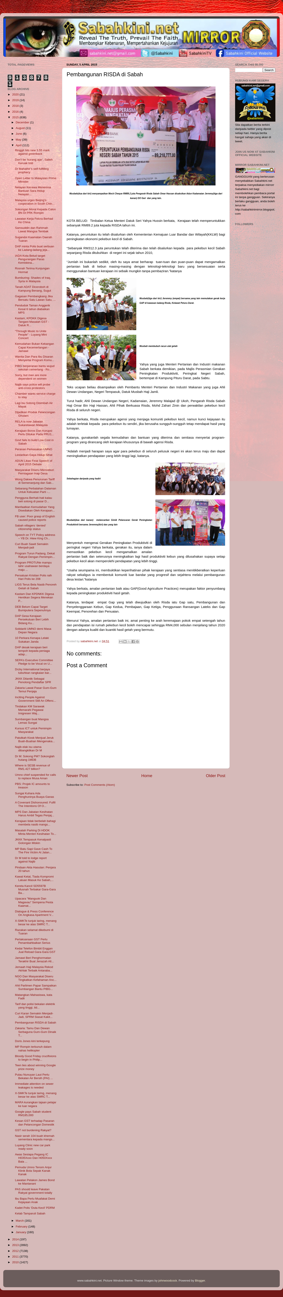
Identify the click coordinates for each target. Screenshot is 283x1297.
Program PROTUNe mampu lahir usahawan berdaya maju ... (33, 566)
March (20, 1220)
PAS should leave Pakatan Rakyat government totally (33, 1191)
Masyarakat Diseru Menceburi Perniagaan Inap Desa (34, 471)
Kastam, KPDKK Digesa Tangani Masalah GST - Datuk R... (32, 322)
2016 (16, 111)
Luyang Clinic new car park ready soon (32, 1147)
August (21, 128)
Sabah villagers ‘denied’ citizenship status (30, 527)
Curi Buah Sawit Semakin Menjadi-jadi (31, 545)
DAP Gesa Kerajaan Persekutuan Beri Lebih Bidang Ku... (32, 619)
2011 (16, 1256)
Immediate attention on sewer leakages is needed (34, 1085)
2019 (16, 100)
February (22, 1226)
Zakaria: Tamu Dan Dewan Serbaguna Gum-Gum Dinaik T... (35, 1032)
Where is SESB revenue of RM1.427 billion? (32, 767)
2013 (16, 1245)
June (19, 133)
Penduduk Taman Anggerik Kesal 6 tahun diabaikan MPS (32, 309)
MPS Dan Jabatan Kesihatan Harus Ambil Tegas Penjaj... (34, 813)
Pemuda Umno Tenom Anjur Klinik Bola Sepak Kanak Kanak (33, 1171)
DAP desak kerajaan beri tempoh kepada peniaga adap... (32, 651)
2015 (16, 117)
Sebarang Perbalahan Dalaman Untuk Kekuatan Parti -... (35, 490)
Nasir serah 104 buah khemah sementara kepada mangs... (35, 1137)
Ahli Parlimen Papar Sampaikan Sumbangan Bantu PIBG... (36, 987)
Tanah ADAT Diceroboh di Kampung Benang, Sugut (33, 288)
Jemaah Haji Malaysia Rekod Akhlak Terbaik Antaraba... (34, 968)
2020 (16, 94)
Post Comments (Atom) (99, 784)
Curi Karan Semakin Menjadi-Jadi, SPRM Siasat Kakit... (34, 1015)
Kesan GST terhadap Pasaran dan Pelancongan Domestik (34, 1122)
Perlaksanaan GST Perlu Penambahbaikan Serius (32, 941)
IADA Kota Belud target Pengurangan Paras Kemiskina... (30, 259)
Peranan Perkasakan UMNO (33, 449)
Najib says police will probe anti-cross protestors (32, 386)
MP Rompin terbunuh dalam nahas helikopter (33, 1048)
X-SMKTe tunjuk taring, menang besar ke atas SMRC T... (36, 922)
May (19, 139)
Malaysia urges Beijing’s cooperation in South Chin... (35, 202)
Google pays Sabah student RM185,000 (33, 1113)
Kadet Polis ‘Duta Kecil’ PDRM (35, 1207)
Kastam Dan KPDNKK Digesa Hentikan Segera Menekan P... (34, 597)
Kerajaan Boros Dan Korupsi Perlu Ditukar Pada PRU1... (34, 432)
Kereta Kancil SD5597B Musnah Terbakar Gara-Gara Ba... (35, 889)
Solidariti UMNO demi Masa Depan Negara (33, 630)
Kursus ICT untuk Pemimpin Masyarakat (33, 730)
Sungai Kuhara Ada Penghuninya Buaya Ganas (34, 795)
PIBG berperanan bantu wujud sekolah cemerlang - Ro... (35, 367)
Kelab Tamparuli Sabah (30, 1213)
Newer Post (77, 775)
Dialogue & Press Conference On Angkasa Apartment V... (34, 913)
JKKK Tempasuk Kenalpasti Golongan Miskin (33, 841)
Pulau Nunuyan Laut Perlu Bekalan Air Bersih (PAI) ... (34, 1076)
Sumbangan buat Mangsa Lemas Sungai (32, 721)
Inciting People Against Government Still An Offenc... (35, 699)
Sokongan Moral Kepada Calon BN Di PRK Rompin (35, 211)
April (19, 145)
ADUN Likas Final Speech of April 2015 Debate (33, 462)
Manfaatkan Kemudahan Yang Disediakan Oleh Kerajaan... (35, 508)
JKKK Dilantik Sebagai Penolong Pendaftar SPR (33, 680)
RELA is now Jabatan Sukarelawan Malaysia (31, 423)
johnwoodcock (167, 1280)
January (21, 1232)
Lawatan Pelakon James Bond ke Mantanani (35, 1181)
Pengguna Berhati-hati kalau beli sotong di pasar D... (33, 499)
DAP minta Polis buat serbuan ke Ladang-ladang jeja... (34, 248)
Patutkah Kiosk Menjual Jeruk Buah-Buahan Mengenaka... (35, 739)
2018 (16, 105)
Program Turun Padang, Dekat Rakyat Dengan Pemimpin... (35, 555)
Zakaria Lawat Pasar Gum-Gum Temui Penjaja (36, 689)
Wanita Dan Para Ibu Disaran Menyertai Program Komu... (34, 358)
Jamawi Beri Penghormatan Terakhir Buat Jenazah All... (34, 959)
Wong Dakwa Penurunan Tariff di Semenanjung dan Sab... (35, 481)
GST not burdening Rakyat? (33, 1130)
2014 (16, 1239)
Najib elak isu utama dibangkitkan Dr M (28, 748)
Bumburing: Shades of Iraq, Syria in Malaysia (33, 279)
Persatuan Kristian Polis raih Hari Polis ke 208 (33, 577)
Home (146, 775)
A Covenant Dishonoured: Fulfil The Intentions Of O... (35, 804)
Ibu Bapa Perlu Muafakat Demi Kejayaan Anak (35, 1200)
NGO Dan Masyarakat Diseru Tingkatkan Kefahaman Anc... (36, 978)
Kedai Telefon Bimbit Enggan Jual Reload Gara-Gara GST (35, 950)
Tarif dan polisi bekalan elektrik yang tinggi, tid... (35, 1005)
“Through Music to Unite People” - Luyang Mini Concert (31, 334)
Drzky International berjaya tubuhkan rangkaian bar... (33, 671)
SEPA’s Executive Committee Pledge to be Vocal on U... (34, 662)
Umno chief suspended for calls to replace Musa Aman (35, 776)
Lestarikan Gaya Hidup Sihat (33, 455)
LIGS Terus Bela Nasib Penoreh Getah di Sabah (36, 586)
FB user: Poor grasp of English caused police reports (35, 518)
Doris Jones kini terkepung (32, 1041)
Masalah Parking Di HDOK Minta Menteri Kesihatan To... (35, 832)
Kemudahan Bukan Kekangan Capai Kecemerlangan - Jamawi (34, 347)
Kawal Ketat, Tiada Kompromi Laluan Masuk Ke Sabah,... (34, 878)
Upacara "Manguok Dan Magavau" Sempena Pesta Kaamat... (34, 902)
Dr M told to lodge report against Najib (31, 859)
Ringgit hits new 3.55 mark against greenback (32, 152)
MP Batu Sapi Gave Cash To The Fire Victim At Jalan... (33, 850)
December (23, 122)
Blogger (200, 1280)
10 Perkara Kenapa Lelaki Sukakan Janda (32, 639)
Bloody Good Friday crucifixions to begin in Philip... (35, 1057)
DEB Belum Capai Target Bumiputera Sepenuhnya (33, 608)
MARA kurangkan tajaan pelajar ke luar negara (35, 1104)
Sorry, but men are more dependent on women (31, 376)
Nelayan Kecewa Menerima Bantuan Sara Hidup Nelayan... (33, 191)
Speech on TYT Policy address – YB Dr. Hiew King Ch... (35, 536)
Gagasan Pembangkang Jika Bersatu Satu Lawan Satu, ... (35, 298)
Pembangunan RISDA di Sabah (35, 1022)
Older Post (215, 775)
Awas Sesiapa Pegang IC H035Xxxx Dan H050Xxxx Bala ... (33, 1158)
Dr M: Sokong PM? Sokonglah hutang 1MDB (35, 758)
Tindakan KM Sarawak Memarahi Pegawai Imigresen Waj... (29, 710)
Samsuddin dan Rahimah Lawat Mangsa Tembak (32, 229)
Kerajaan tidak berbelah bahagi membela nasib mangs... (35, 822)
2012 (16, 1251)
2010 (16, 1262)
